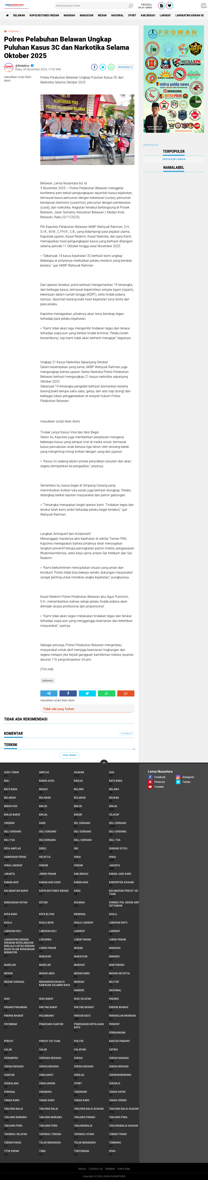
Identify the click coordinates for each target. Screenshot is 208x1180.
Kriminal (80, 914)
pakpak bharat (119, 1007)
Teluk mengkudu (85, 1142)
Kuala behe (46, 922)
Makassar (86, 15)
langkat (165, 15)
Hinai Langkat (13, 865)
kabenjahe (81, 882)
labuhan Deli (12, 931)
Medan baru (82, 973)
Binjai (78, 806)
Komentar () (125, 66)
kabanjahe (11, 882)
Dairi (42, 823)
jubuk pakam (47, 873)
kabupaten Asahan (121, 882)
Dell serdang (83, 840)
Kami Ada (124, 1168)
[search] (94, 5)
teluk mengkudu (50, 1142)
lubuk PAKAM (117, 939)
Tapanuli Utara (84, 1134)
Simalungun (47, 1083)
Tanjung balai (48, 1108)
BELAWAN (19, 15)
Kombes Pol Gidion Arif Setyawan (124, 904)
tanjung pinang (84, 1117)
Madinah (69, 15)
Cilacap (114, 814)
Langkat (114, 931)
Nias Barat (46, 998)
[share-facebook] (94, 67)
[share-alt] (48, 693)
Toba (42, 1151)
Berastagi (10, 806)
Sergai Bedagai (49, 1066)
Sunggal (9, 1091)
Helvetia (45, 856)
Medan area (47, 973)
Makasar (45, 956)
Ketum (43, 902)
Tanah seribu (118, 1100)
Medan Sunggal (14, 981)
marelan (10, 964)
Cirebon (9, 823)
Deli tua (9, 840)
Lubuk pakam (47, 948)
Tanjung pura (13, 1125)
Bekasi (43, 789)
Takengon (80, 1091)
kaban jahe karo (120, 873)
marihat (79, 964)
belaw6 (79, 789)
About (82, 1168)
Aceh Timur (11, 772)
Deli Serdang (12, 831)
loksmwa (45, 939)
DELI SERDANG (82, 831)
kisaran (79, 902)
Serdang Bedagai (50, 1058)
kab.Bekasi (148, 15)
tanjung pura (118, 1117)
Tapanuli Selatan (15, 1134)
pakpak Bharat (14, 1015)
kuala (113, 914)
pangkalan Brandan (122, 1015)
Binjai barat (12, 814)
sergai (78, 1058)
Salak (43, 1049)
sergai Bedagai (14, 1066)
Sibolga (79, 1074)
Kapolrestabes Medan (44, 15)
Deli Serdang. (118, 831)
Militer (114, 981)
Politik (78, 1041)
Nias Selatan (82, 998)
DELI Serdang (47, 831)
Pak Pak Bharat (84, 1007)
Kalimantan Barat (16, 890)
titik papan (11, 1151)
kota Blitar (46, 914)
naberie (79, 990)
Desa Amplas (12, 848)
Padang (114, 998)
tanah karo (11, 1100)
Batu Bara (10, 789)
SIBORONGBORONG (120, 1074)
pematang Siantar (51, 1024)
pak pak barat (48, 1007)
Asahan (79, 772)
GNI (76, 848)
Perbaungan (117, 1032)
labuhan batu (118, 922)
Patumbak (10, 1024)
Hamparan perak (15, 856)
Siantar (9, 1074)
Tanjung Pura (48, 1125)
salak (8, 1049)
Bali (6, 780)
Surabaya (45, 1091)
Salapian (80, 1049)
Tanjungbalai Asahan (123, 1125)
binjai (43, 806)
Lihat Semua (69, 755)
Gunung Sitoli (118, 848)
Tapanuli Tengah (50, 1134)
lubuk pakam (82, 939)
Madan (78, 948)
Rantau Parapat (119, 1041)
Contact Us (96, 1168)
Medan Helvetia (119, 973)
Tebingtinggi (12, 1142)
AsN (111, 772)
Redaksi (110, 1168)
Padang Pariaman (15, 1007)
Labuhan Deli (47, 931)
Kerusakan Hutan (15, 902)
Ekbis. (43, 848)
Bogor (78, 814)
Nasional (117, 15)
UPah (112, 1151)
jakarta (114, 865)
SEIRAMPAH (11, 1058)
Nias (7, 998)
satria (113, 1049)
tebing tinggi (118, 1134)
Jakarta (9, 873)
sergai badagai (119, 1058)
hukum (43, 865)
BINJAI (113, 806)
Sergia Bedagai (119, 1066)
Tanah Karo (81, 1100)
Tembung (115, 1142)
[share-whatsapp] (111, 67)
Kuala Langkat (84, 922)
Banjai (78, 780)
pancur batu (82, 1015)
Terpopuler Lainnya (173, 159)
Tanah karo (46, 1100)
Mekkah (79, 981)
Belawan (45, 797)
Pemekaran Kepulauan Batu (89, 1025)
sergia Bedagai (84, 1066)
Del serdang (82, 823)
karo (77, 890)
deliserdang (47, 840)
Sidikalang (11, 1083)
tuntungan (81, 1151)
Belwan (114, 797)
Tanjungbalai (83, 1125)
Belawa (114, 789)
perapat (114, 1024)
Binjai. (43, 814)
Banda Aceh (46, 780)
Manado (114, 956)
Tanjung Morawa (50, 1117)
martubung (116, 964)
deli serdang (117, 823)
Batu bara (115, 780)
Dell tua (114, 840)
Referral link (151, 144)
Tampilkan (126, 733)
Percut (9, 1041)
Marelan (45, 964)
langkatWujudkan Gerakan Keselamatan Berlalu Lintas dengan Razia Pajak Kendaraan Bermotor (19, 946)
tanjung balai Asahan (89, 1108)
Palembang (46, 1015)
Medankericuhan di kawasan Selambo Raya (54, 983)
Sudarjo (114, 1083)
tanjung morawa (15, 1117)
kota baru (10, 914)
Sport (132, 15)
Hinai (112, 856)
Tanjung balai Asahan (124, 1108)
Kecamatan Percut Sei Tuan (123, 892)
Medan (102, 15)
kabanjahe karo (50, 882)
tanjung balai (13, 1108)
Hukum (78, 865)
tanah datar (117, 1091)
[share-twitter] (103, 67)
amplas (44, 772)
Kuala (8, 922)
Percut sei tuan (49, 1041)
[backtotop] (104, 764)
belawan (14, 31)
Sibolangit (46, 1074)
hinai (77, 856)
